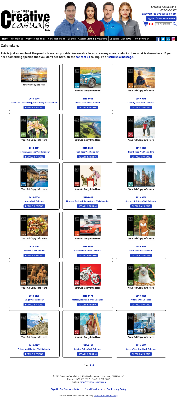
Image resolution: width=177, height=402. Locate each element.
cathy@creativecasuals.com (159, 13)
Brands (72, 38)
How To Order (141, 38)
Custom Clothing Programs (92, 38)
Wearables (17, 38)
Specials (114, 38)
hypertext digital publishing (105, 395)
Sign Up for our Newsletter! (161, 18)
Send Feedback (93, 389)
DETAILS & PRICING (34, 107)
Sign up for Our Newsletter (66, 389)
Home (5, 38)
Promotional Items (35, 38)
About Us (126, 38)
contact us (83, 57)
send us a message (120, 57)
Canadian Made (56, 38)
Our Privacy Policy (116, 389)
